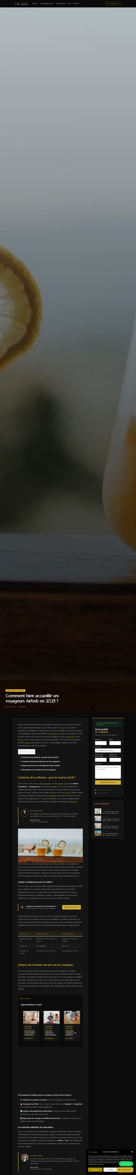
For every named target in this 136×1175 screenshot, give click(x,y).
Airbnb (20, 740)
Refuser (110, 1169)
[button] (132, 1152)
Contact (76, 3)
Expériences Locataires (15, 690)
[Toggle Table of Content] (31, 751)
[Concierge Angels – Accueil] (21, 4)
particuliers (54, 734)
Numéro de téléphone (113, 755)
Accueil (35, 3)
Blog (69, 3)
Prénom (98, 739)
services (68, 793)
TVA (63, 728)
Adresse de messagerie (99, 755)
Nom (111, 739)
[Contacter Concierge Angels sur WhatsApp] (126, 1163)
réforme (27, 743)
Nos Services (60, 3)
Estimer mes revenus (71, 907)
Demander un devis (107, 782)
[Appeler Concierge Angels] (125, 1169)
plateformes (69, 737)
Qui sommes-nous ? (47, 3)
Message (98, 763)
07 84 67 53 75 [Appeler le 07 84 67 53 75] (113, 3)
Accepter (95, 1169)
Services (98, 747)
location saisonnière (45, 784)
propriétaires (51, 796)
